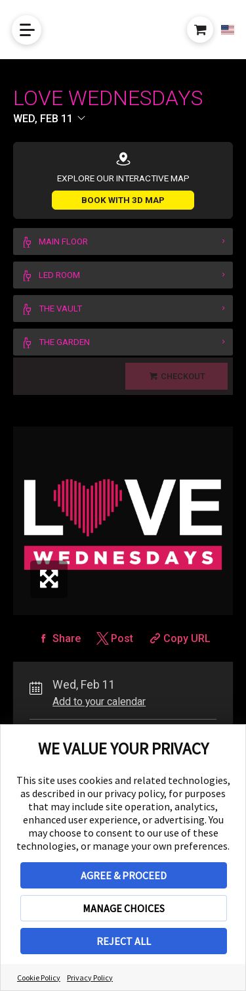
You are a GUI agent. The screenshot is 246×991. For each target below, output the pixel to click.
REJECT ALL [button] (123, 941)
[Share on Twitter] (114, 638)
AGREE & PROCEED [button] (124, 875)
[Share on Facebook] (58, 638)
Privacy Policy (90, 977)
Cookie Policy (38, 977)
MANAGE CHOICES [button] (124, 908)
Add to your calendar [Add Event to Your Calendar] (99, 701)
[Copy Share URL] (178, 638)
